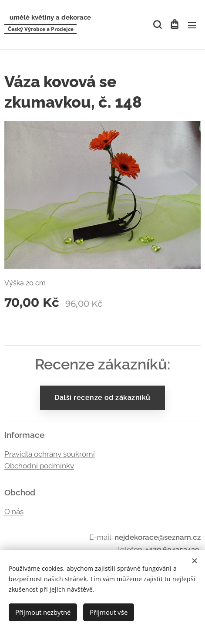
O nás (14, 511)
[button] (156, 25)
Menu (192, 25)
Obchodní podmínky (39, 465)
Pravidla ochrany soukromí (49, 453)
